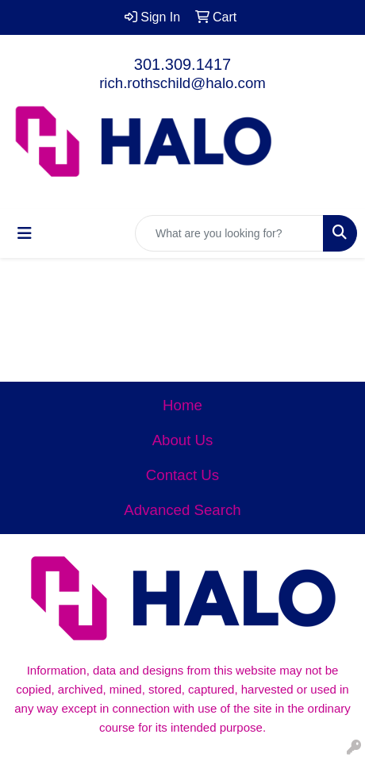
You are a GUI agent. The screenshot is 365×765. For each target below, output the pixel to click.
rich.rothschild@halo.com (182, 83)
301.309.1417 (182, 64)
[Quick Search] (229, 233)
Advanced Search (182, 510)
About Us (182, 440)
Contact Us (182, 475)
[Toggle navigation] (24, 233)
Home (182, 405)
